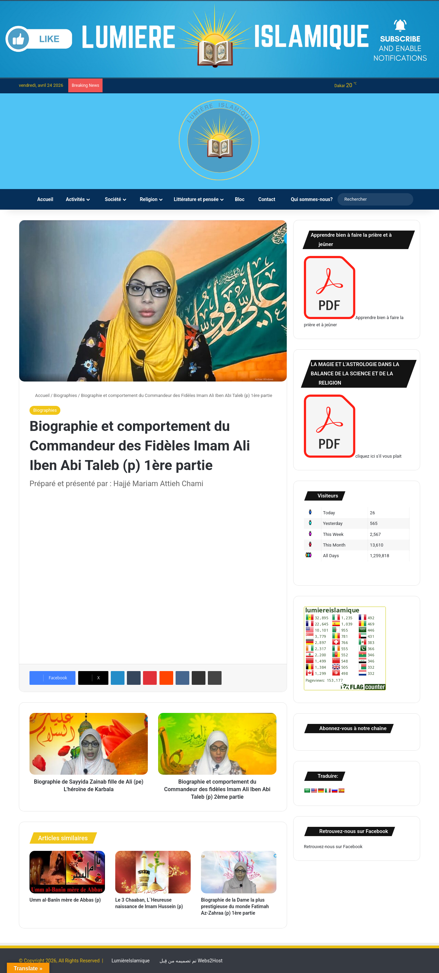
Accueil (42, 199)
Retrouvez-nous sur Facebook (333, 846)
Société (109, 199)
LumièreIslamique (130, 960)
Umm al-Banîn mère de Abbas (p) (65, 900)
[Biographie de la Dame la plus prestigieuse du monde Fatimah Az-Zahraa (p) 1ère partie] (238, 872)
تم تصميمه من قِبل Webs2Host (191, 960)
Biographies (65, 395)
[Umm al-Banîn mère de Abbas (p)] (67, 872)
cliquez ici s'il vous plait (353, 456)
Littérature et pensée (194, 199)
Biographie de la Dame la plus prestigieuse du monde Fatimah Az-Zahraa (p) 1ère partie (235, 906)
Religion (145, 199)
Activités (74, 199)
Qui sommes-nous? (309, 199)
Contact (264, 199)
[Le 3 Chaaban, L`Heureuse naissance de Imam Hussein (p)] (153, 872)
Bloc (238, 199)
